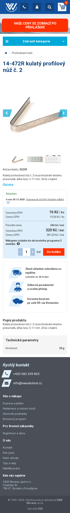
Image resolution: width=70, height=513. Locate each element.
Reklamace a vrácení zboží (19, 408)
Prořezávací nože (22, 52)
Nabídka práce (11, 468)
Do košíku (54, 252)
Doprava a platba (13, 403)
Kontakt (7, 447)
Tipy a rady (9, 463)
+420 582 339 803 (26, 374)
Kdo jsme (8, 452)
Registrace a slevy (14, 433)
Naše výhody (10, 458)
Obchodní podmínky (15, 413)
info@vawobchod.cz (27, 383)
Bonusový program (14, 419)
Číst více (8, 184)
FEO (40, 508)
